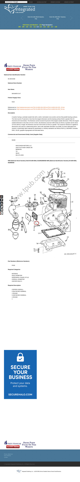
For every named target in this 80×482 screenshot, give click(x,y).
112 (34, 27)
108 (19, 27)
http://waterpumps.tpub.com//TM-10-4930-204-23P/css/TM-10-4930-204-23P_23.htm (41, 107)
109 (23, 27)
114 (41, 27)
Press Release (7, 455)
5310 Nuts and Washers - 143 (32, 25)
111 (31, 27)
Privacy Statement (8, 454)
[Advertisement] (22, 46)
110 (27, 27)
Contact (6, 457)
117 (52, 27)
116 (48, 27)
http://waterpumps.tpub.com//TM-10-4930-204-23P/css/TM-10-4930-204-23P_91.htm (41, 109)
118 (56, 27)
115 (44, 27)
